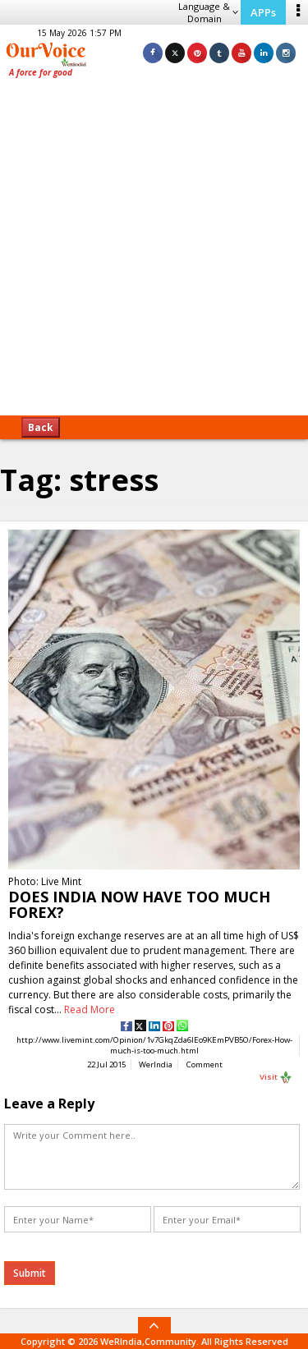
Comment (204, 1064)
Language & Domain (208, 12)
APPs (263, 12)
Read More (89, 1009)
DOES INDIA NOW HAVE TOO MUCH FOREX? (139, 904)
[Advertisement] (154, 252)
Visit (276, 1077)
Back (40, 427)
